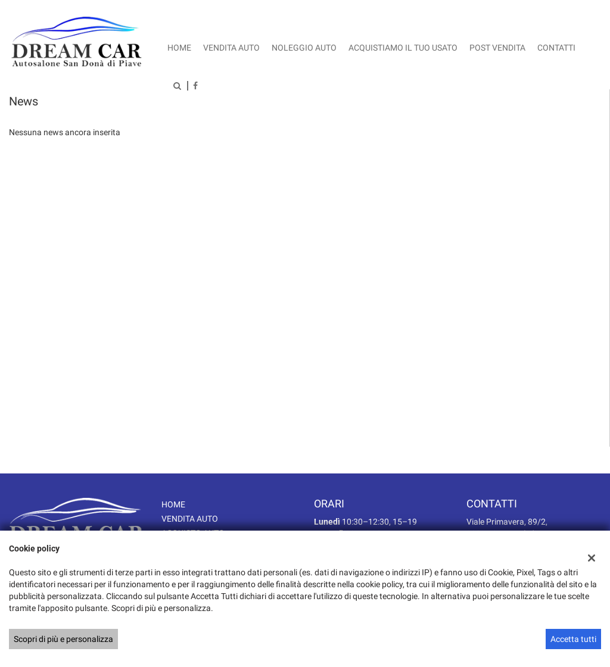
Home (179, 47)
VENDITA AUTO (189, 518)
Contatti (556, 47)
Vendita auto (231, 47)
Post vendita (497, 47)
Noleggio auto (304, 47)
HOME (173, 504)
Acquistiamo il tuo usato (403, 47)
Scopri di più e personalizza (63, 639)
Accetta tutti (573, 639)
